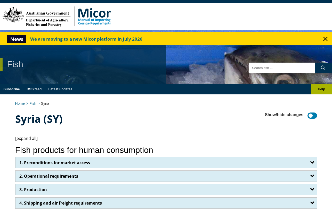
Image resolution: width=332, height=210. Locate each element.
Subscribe (11, 89)
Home (20, 103)
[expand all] (26, 138)
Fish (32, 103)
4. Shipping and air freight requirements (60, 203)
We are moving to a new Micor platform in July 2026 (86, 39)
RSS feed (34, 89)
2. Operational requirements (48, 176)
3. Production (33, 189)
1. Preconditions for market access (54, 163)
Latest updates (60, 89)
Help (321, 89)
